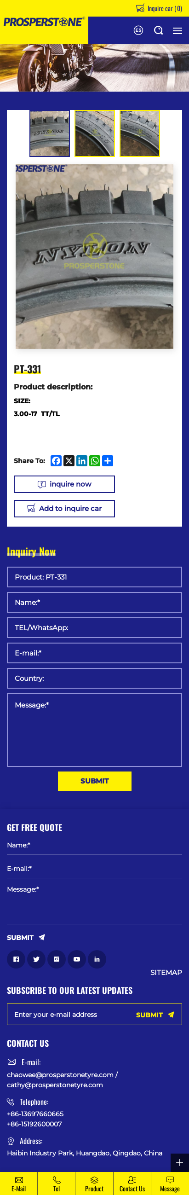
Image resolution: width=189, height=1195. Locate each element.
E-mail (18, 1188)
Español (138, 30)
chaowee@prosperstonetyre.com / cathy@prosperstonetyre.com (62, 1080)
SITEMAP (166, 973)
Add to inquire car (70, 508)
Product (94, 1188)
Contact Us (132, 1188)
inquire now (70, 484)
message (170, 1188)
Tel (56, 1188)
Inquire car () (164, 8)
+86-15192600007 (34, 1124)
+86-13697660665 (35, 1114)
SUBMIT (94, 781)
